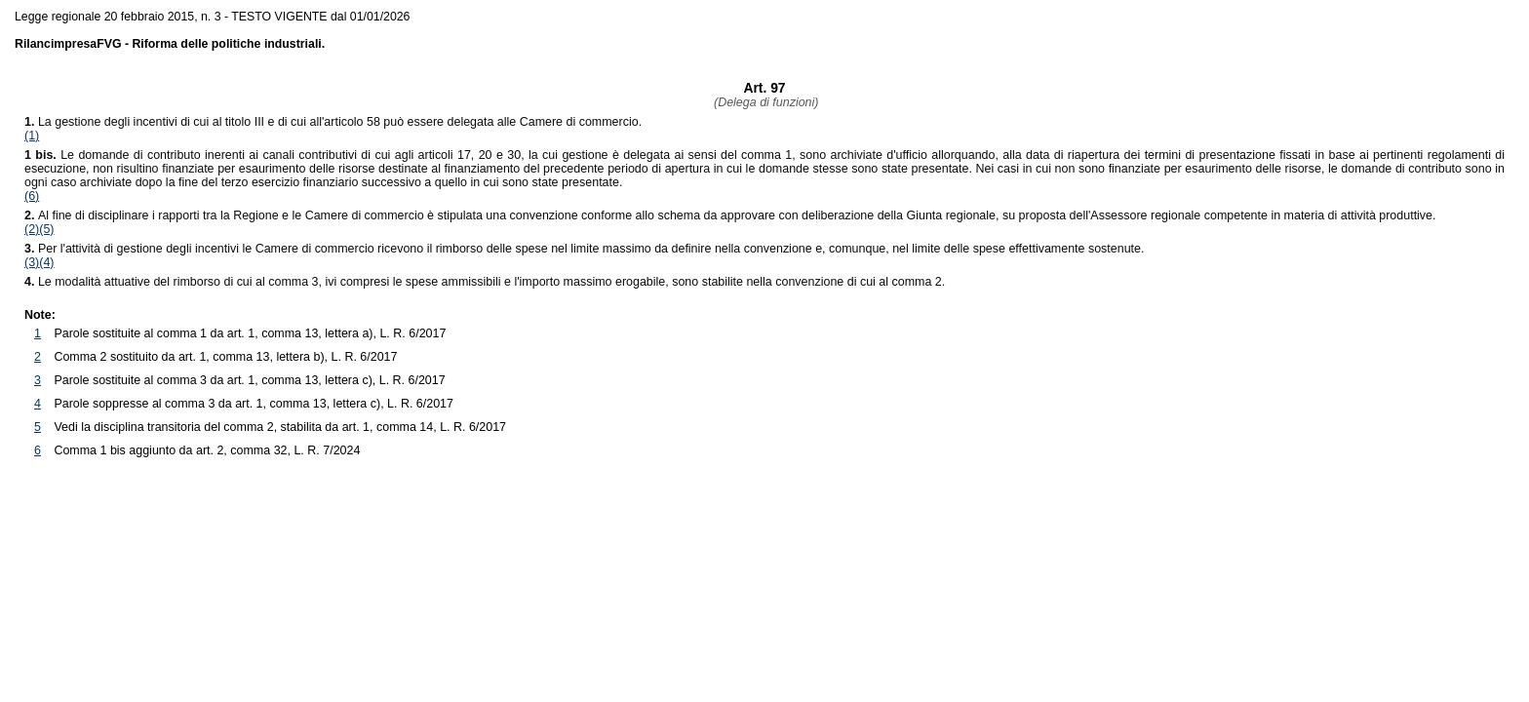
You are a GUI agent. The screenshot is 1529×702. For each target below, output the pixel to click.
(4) (46, 262)
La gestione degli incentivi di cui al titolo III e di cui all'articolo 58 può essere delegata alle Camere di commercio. (333, 122)
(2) (31, 229)
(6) (31, 196)
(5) (46, 229)
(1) (31, 135)
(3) (31, 262)
